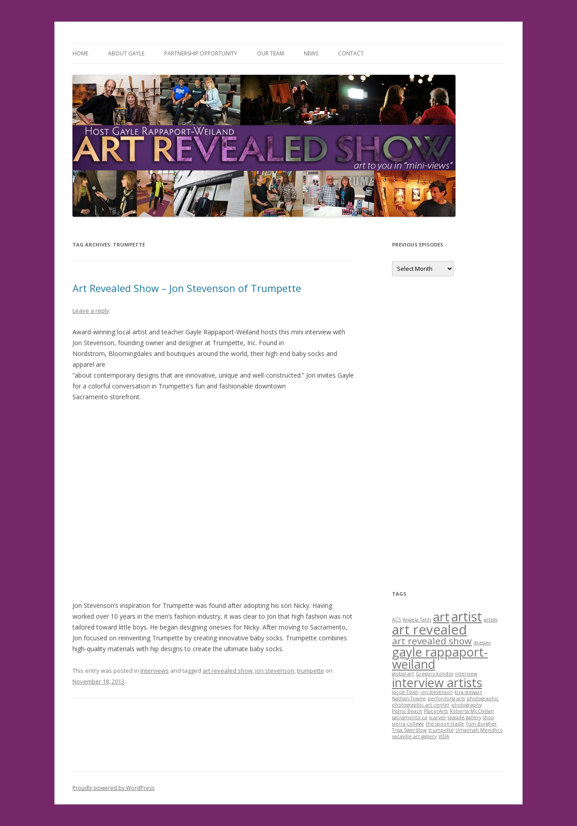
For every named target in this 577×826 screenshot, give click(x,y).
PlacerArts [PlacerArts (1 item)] (436, 711)
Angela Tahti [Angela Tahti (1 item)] (417, 619)
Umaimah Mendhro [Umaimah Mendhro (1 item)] (479, 730)
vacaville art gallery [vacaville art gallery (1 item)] (414, 736)
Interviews (154, 670)
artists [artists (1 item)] (490, 619)
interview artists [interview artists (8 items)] (437, 682)
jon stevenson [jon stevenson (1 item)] (436, 692)
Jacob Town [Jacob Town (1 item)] (405, 692)
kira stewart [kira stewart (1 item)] (468, 692)
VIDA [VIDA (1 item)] (443, 736)
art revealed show (227, 670)
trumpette (310, 670)
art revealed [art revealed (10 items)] (429, 630)
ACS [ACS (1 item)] (396, 619)
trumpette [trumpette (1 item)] (441, 730)
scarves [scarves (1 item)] (437, 717)
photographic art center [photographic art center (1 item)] (421, 705)
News (311, 53)
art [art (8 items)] (441, 616)
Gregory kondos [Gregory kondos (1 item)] (434, 674)
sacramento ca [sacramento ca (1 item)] (409, 717)
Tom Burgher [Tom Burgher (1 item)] (481, 724)
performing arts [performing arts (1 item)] (446, 698)
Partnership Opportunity (200, 53)
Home (80, 53)
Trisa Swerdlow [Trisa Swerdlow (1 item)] (409, 730)
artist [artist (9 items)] (466, 616)
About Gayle (126, 53)
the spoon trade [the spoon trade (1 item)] (445, 724)
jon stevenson (274, 670)
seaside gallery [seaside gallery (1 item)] (464, 717)
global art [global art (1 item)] (403, 674)
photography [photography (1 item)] (466, 705)
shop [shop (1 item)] (488, 717)
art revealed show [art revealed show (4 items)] (432, 640)
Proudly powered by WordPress (113, 788)
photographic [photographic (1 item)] (483, 698)
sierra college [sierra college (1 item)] (408, 724)
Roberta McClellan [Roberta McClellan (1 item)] (472, 711)
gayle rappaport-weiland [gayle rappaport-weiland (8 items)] (440, 657)
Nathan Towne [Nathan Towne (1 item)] (409, 698)
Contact (351, 53)
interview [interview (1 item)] (466, 674)
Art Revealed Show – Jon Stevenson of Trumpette (186, 288)
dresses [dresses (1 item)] (482, 642)
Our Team (270, 53)
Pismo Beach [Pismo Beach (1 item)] (407, 711)
